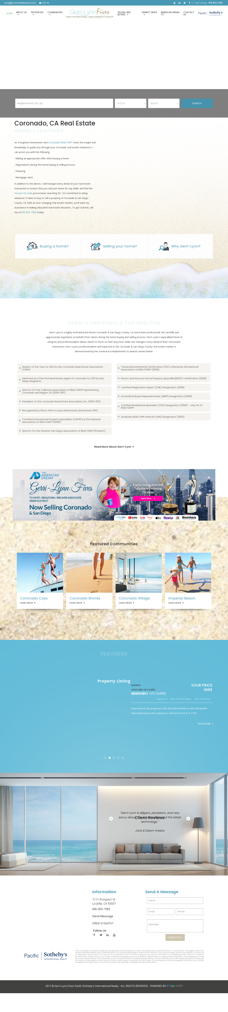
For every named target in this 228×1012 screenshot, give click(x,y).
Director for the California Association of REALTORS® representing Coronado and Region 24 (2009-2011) (60, 403)
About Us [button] (21, 13)
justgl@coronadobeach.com (20, 3)
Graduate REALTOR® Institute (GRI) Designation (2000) (153, 428)
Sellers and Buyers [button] (124, 13)
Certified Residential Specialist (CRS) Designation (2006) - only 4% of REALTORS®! (161, 418)
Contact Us (188, 13)
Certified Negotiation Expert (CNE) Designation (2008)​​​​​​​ (153, 399)
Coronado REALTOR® (60, 148)
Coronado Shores (85, 611)
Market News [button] (149, 13)
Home (9, 13)
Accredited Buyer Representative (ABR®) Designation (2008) (156, 408)
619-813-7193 (28, 218)
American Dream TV (170, 13)
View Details (199, 742)
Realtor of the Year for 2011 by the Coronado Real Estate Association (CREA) (62, 380)
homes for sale (23, 199)
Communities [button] (55, 13)
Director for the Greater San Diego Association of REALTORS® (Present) (63, 442)
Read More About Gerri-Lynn (112, 458)
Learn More (26, 615)
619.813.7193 (216, 2)
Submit (175, 956)
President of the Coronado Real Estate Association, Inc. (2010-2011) (61, 413)
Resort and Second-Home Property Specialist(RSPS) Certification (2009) (164, 390)
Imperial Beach (181, 611)
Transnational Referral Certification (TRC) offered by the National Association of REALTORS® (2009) (159, 380)
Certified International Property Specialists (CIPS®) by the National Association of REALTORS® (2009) (61, 432)
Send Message (102, 935)
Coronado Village (134, 611)
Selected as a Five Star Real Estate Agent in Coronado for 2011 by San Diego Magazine (63, 391)
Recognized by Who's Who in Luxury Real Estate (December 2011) (60, 422)
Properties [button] (37, 13)
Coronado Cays (34, 611)
